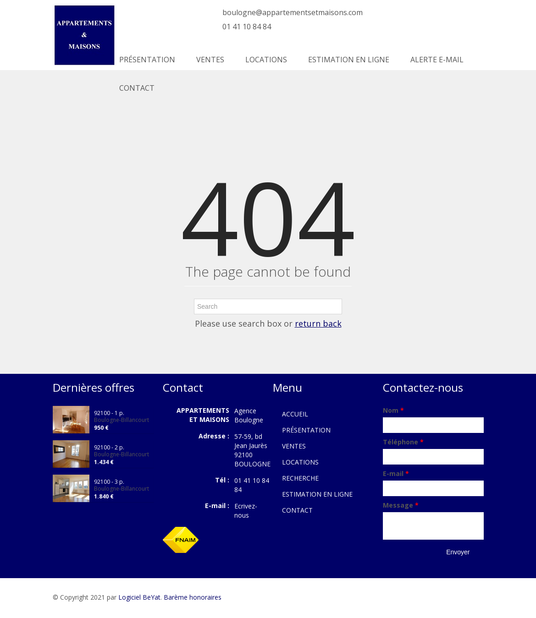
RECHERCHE (300, 478)
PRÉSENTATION (147, 60)
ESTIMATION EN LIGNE (348, 60)
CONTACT (137, 88)
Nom (393, 410)
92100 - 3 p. (109, 482)
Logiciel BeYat (139, 597)
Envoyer (458, 552)
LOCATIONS (266, 60)
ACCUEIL (295, 414)
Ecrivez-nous (245, 511)
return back (318, 323)
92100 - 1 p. (109, 413)
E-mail (396, 473)
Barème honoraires (192, 597)
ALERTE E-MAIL (437, 60)
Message (401, 505)
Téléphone (403, 442)
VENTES (210, 60)
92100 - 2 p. (109, 447)
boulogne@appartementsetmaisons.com (292, 12)
